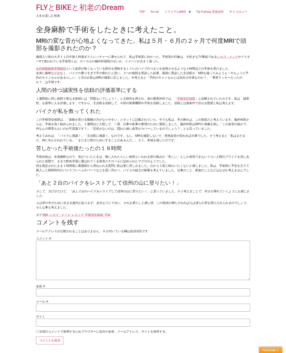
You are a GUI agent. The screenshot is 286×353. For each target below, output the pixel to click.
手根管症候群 (186, 98)
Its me (155, 12)
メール (42, 301)
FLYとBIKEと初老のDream (80, 7)
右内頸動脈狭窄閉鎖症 (51, 68)
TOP (142, 12)
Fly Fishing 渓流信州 (210, 12)
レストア (78, 215)
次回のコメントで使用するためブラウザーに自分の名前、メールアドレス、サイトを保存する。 (103, 331)
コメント (43, 238)
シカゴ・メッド (227, 57)
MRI (45, 215)
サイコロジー (238, 12)
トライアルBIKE (175, 12)
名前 (40, 286)
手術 (108, 215)
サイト (40, 316)
